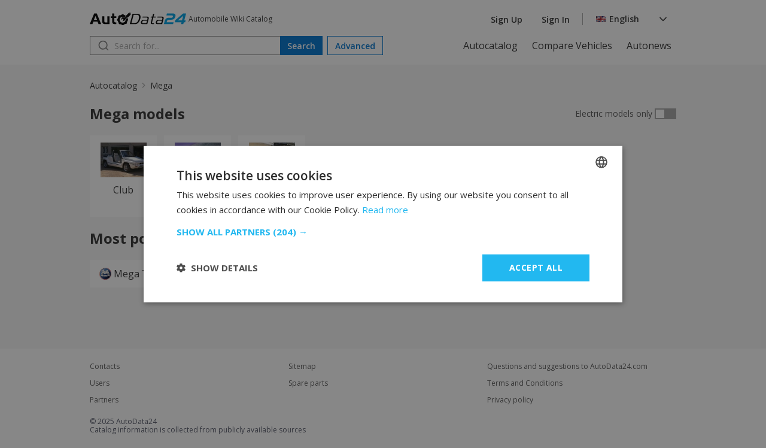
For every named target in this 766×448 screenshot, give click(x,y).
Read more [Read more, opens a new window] (385, 210)
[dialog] (383, 224)
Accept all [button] (536, 267)
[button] (383, 231)
